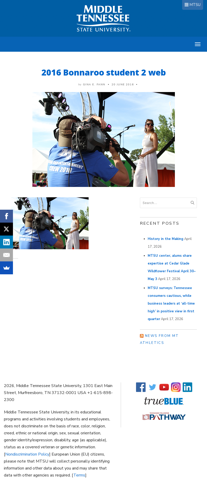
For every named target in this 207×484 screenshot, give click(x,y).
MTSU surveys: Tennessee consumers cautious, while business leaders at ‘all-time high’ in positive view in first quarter (171, 303)
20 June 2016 (123, 84)
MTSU (195, 4)
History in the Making (165, 239)
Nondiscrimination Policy (27, 454)
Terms (79, 475)
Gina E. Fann (94, 84)
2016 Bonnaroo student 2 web (103, 72)
